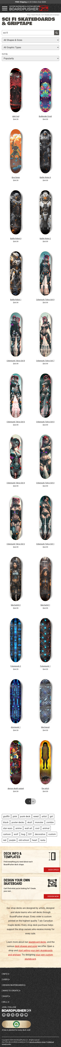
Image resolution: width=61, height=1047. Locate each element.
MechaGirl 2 (15, 605)
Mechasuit (45, 727)
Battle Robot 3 (15, 238)
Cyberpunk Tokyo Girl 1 (45, 544)
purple (12, 840)
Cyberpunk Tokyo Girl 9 (45, 300)
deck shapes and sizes (26, 946)
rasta (42, 840)
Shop (28, 15)
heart (34, 840)
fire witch (45, 788)
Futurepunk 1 (45, 666)
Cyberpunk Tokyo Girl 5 (45, 422)
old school (24, 840)
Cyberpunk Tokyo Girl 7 (45, 361)
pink (15, 816)
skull (29, 822)
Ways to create (10, 990)
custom (52, 834)
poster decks (18, 822)
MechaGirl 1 (45, 605)
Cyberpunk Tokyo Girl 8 (16, 361)
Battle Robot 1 (15, 300)
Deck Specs (53, 870)
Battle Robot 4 (45, 177)
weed (36, 816)
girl (51, 816)
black (5, 822)
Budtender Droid (45, 116)
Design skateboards (13, 985)
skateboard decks (37, 942)
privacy (44, 1042)
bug (23, 834)
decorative (40, 834)
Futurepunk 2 (15, 666)
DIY (30, 834)
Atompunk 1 (15, 727)
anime (18, 828)
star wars (7, 828)
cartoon (7, 834)
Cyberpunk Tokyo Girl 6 (16, 422)
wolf (16, 834)
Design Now (53, 896)
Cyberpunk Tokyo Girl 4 (16, 483)
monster (39, 822)
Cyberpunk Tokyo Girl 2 (16, 544)
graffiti (6, 816)
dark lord (15, 116)
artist (44, 816)
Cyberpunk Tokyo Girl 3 (45, 483)
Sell (5, 1002)
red (4, 840)
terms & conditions (35, 1042)
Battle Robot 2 (45, 238)
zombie (50, 822)
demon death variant (16, 788)
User (5, 979)
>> (33, 801)
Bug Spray (16, 177)
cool (37, 828)
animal (46, 828)
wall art (28, 828)
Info (5, 974)
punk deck (25, 816)
